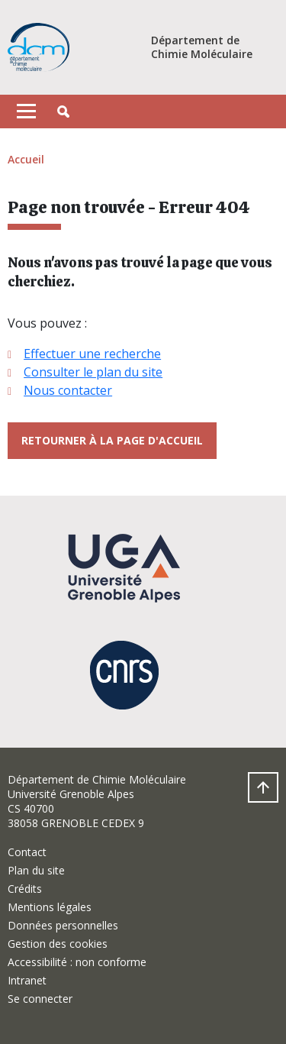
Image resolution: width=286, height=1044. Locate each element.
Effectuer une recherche (92, 353)
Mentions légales (50, 907)
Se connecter (40, 998)
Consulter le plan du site (93, 372)
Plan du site (36, 870)
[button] (63, 111)
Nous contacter (68, 390)
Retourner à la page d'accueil (112, 440)
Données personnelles (63, 925)
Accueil (26, 159)
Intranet (27, 980)
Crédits (25, 888)
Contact (27, 852)
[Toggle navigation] (26, 111)
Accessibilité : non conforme (77, 962)
